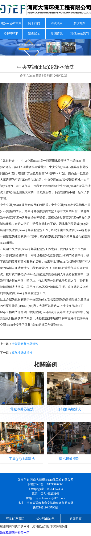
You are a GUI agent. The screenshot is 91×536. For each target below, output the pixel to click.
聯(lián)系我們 (79, 33)
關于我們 (34, 23)
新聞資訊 (57, 33)
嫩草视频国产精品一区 (14, 532)
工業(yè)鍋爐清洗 (22, 459)
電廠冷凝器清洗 (22, 409)
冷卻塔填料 (11, 33)
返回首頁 (76, 518)
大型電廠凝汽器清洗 (25, 343)
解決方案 (79, 23)
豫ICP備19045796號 (45, 507)
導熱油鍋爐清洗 (22, 352)
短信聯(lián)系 (45, 518)
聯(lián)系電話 (15, 518)
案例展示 (34, 33)
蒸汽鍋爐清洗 (69, 459)
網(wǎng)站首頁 (11, 23)
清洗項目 (57, 23)
